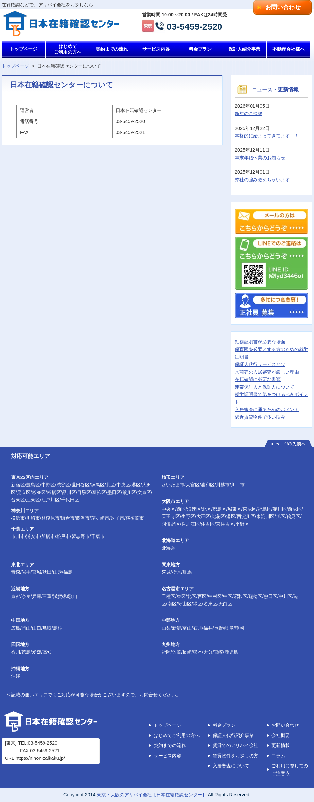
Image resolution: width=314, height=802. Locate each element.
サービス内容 (156, 49)
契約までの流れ (112, 49)
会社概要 (280, 735)
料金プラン (200, 49)
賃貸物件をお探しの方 (235, 755)
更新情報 (280, 745)
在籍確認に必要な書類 (258, 379)
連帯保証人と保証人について (264, 387)
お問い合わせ (283, 7)
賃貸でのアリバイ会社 (235, 745)
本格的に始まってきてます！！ (267, 135)
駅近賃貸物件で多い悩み (260, 417)
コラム (278, 755)
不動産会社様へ (288, 49)
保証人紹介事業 (244, 49)
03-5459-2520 (194, 26)
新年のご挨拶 (248, 113)
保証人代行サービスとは (260, 364)
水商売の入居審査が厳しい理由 (267, 372)
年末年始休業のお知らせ (260, 157)
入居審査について (231, 765)
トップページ (23, 49)
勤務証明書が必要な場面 (260, 341)
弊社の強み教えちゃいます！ (264, 179)
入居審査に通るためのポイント (267, 409)
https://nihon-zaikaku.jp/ (40, 758)
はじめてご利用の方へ (67, 49)
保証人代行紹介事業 (233, 735)
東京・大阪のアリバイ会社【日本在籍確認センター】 (152, 794)
